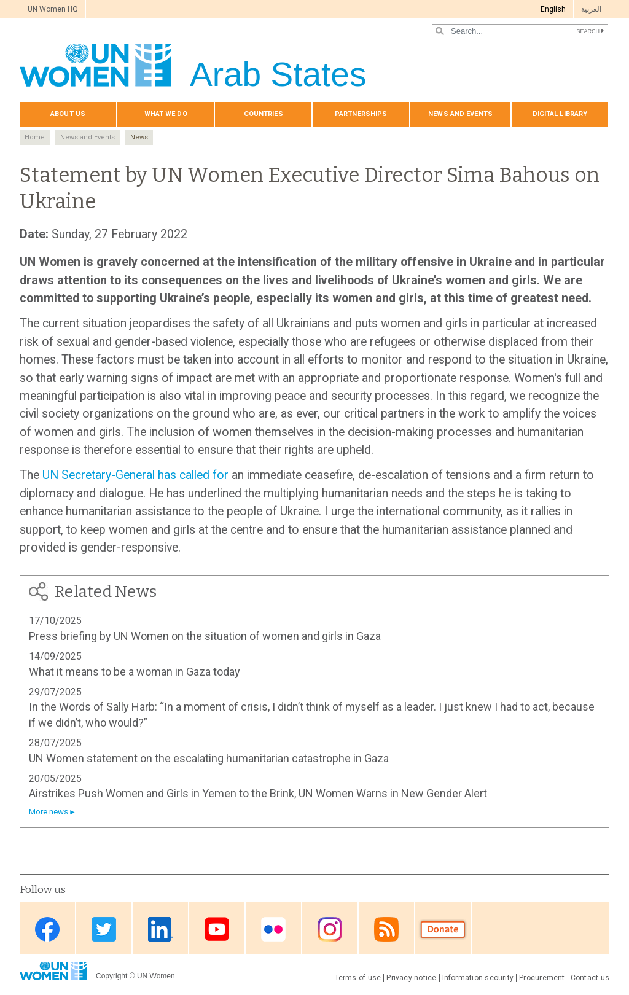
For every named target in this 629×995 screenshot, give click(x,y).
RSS (386, 929)
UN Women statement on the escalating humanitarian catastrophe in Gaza (209, 758)
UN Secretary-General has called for (135, 475)
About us (67, 114)
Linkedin (160, 929)
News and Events (87, 137)
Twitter (103, 929)
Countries (263, 114)
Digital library (560, 114)
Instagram (329, 929)
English (553, 9)
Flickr (273, 929)
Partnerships (361, 114)
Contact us (590, 978)
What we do (165, 114)
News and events (460, 114)
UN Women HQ (53, 9)
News (139, 137)
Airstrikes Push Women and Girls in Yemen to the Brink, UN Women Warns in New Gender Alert (258, 793)
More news (48, 811)
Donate (443, 929)
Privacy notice (411, 978)
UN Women (156, 976)
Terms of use (358, 978)
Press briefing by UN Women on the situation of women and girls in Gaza (205, 636)
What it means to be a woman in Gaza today (134, 671)
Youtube (216, 929)
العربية (591, 9)
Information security (478, 978)
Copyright (111, 976)
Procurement (542, 978)
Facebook (47, 929)
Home (35, 137)
